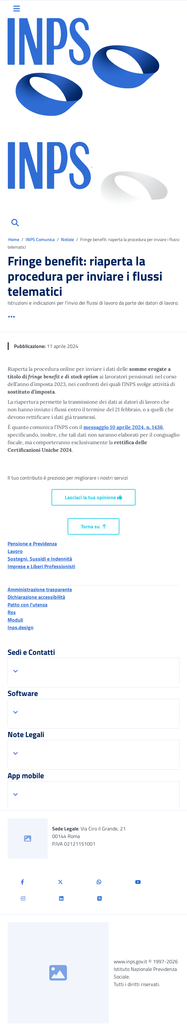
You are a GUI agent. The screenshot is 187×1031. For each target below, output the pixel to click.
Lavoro (15, 551)
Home (14, 239)
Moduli (15, 620)
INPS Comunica (40, 239)
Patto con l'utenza (27, 604)
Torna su (93, 526)
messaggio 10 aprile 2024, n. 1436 (123, 427)
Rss (12, 612)
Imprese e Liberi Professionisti (41, 566)
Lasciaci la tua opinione (93, 497)
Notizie (67, 239)
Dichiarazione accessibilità (36, 597)
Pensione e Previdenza (32, 543)
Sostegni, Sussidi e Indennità (40, 558)
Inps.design (20, 627)
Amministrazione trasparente (40, 589)
